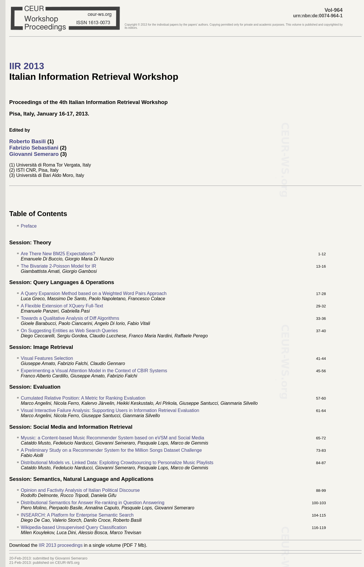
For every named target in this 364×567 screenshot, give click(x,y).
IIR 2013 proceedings (60, 545)
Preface (29, 226)
